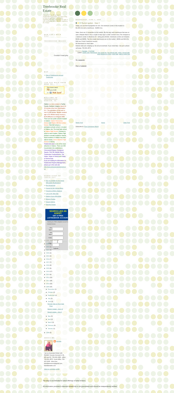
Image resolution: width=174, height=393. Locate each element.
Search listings (50, 202)
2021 (48, 250)
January (50, 328)
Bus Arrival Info (50, 185)
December (51, 289)
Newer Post (79, 122)
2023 (48, 247)
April (49, 319)
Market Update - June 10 (55, 309)
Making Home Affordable (53, 196)
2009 (48, 286)
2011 (48, 280)
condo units (86, 52)
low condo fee (102, 52)
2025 (48, 243)
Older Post (126, 122)
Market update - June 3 (55, 312)
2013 (48, 274)
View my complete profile (52, 369)
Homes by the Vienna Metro (54, 188)
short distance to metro (104, 54)
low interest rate (112, 52)
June (49, 301)
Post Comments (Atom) (91, 126)
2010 (48, 283)
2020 (48, 253)
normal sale (126, 52)
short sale (115, 54)
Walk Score (54, 90)
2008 (48, 332)
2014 (48, 271)
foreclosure (93, 52)
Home (103, 122)
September (51, 295)
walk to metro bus (124, 54)
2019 (48, 256)
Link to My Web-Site (52, 193)
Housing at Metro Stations (54, 191)
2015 (48, 268)
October (50, 292)
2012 (48, 277)
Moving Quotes (50, 199)
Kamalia (58, 341)
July (49, 298)
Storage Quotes (51, 204)
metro (119, 52)
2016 (48, 265)
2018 (48, 259)
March (50, 322)
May (49, 316)
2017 (48, 262)
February (51, 325)
